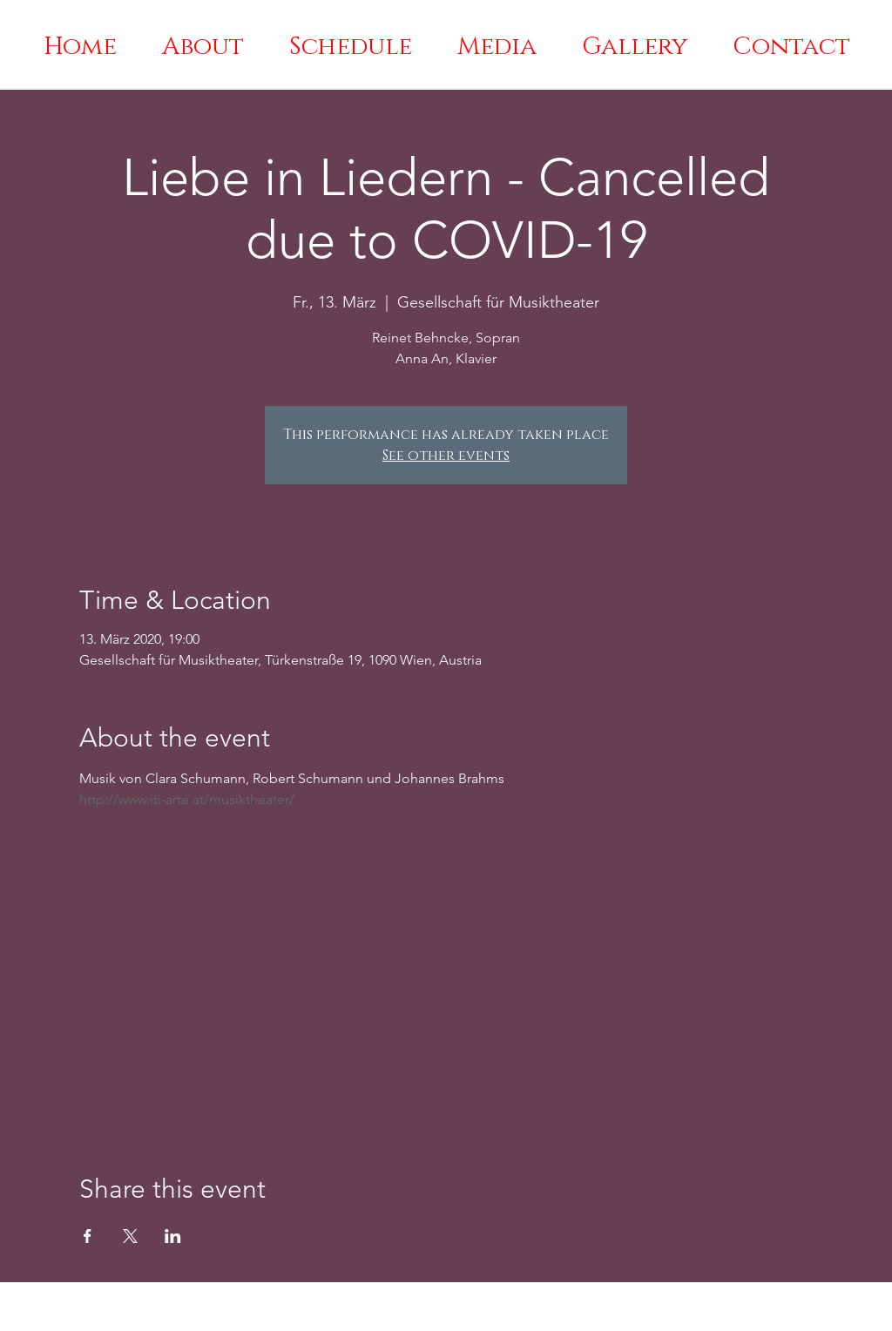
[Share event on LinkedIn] (173, 1236)
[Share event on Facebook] (87, 1236)
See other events (446, 455)
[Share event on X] (130, 1236)
